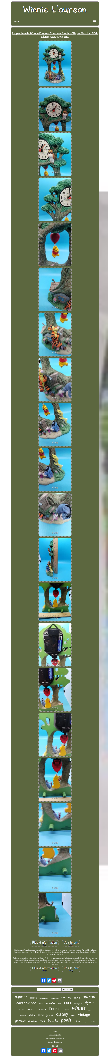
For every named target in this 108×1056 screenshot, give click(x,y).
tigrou (89, 1003)
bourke (53, 1020)
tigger (30, 1009)
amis (59, 1004)
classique (32, 1021)
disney (62, 1014)
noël (67, 1010)
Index (55, 1031)
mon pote (45, 1014)
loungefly (78, 1004)
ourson (89, 996)
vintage (84, 1014)
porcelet (20, 1020)
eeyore (86, 1022)
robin (77, 997)
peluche (78, 1021)
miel (41, 1003)
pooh (66, 1019)
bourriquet (55, 998)
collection (41, 1009)
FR (57, 1046)
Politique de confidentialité (55, 1038)
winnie (79, 1008)
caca (42, 1020)
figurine (21, 997)
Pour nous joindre (55, 1035)
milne (21, 1010)
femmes (23, 1016)
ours (93, 1021)
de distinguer (44, 998)
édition (33, 997)
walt (89, 1010)
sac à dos (50, 1003)
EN (53, 1046)
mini (73, 1015)
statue (32, 1015)
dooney (66, 997)
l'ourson (56, 1008)
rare (67, 1002)
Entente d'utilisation (55, 1042)
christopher (26, 1003)
